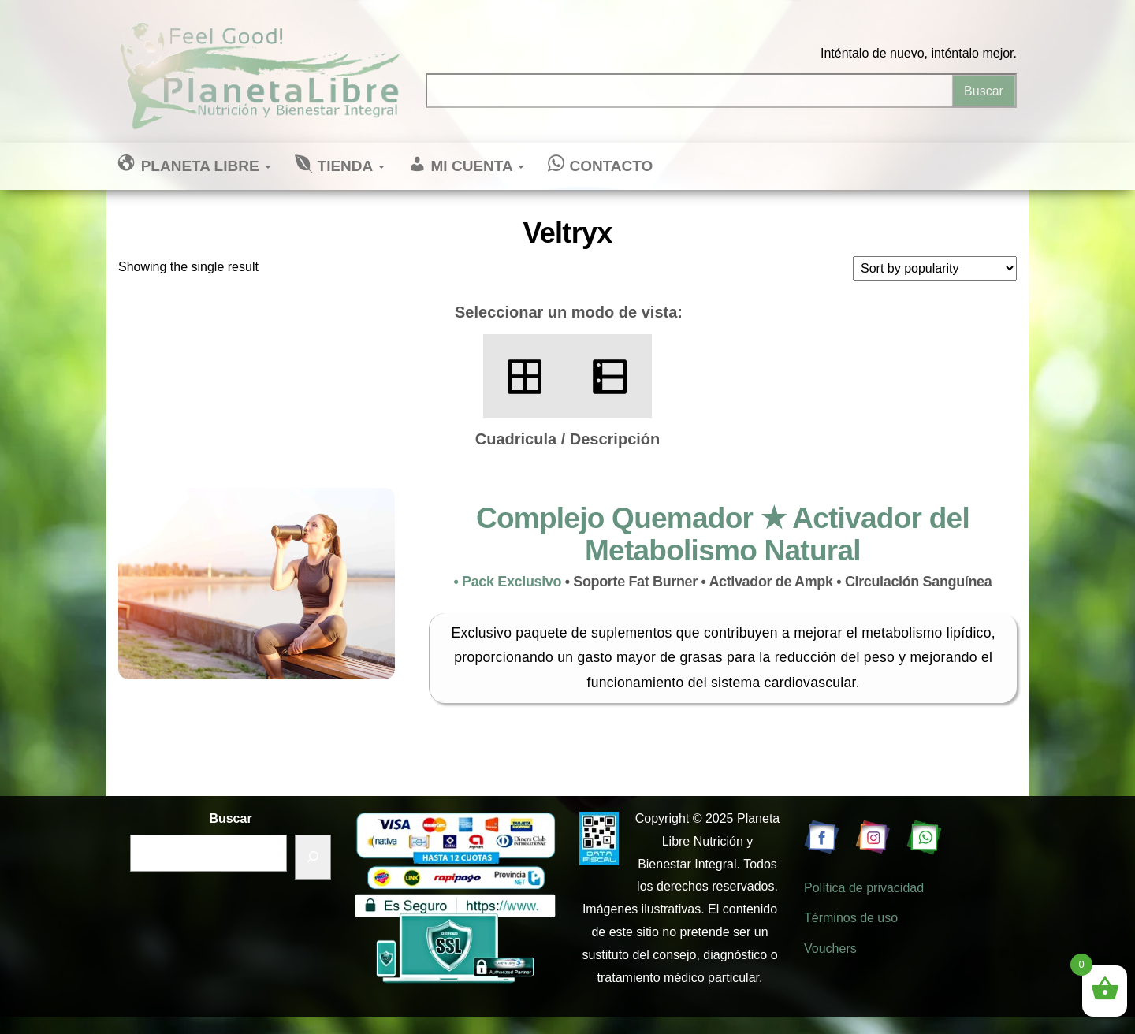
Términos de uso (851, 917)
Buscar (230, 818)
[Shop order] (935, 268)
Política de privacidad (864, 888)
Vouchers (830, 948)
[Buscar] (313, 857)
